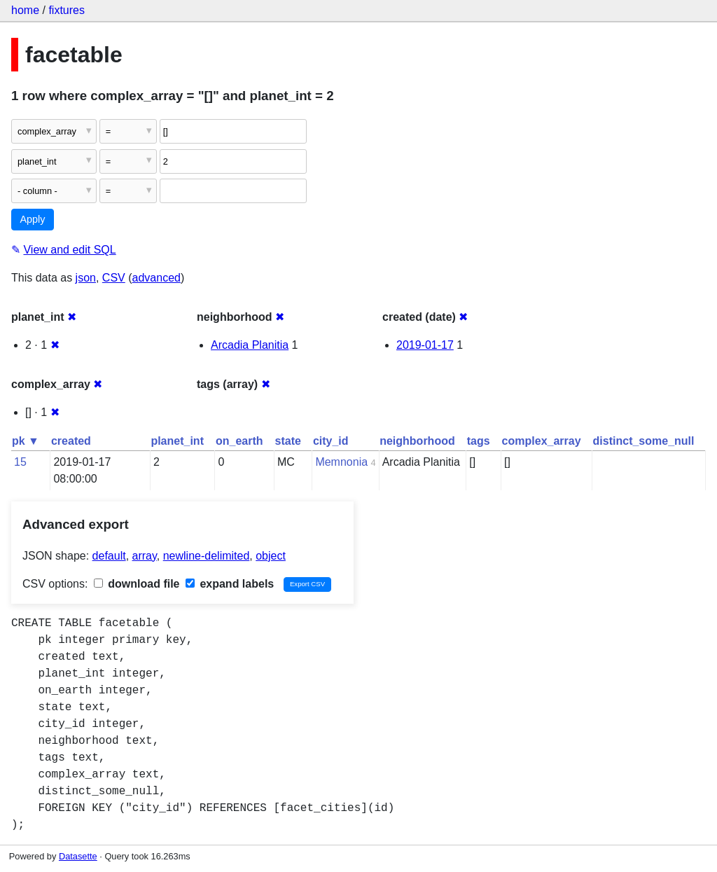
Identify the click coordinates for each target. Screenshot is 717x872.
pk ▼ (25, 441)
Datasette (78, 856)
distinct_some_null (644, 441)
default (109, 556)
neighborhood (417, 441)
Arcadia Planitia (249, 345)
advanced (156, 278)
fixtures (66, 10)
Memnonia (341, 462)
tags (478, 441)
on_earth (239, 441)
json (86, 278)
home (25, 10)
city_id (331, 441)
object (271, 556)
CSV (113, 278)
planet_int (177, 441)
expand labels (230, 584)
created (71, 441)
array (144, 556)
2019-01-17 (425, 345)
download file (137, 584)
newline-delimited (206, 556)
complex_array (541, 441)
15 (20, 462)
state (288, 441)
